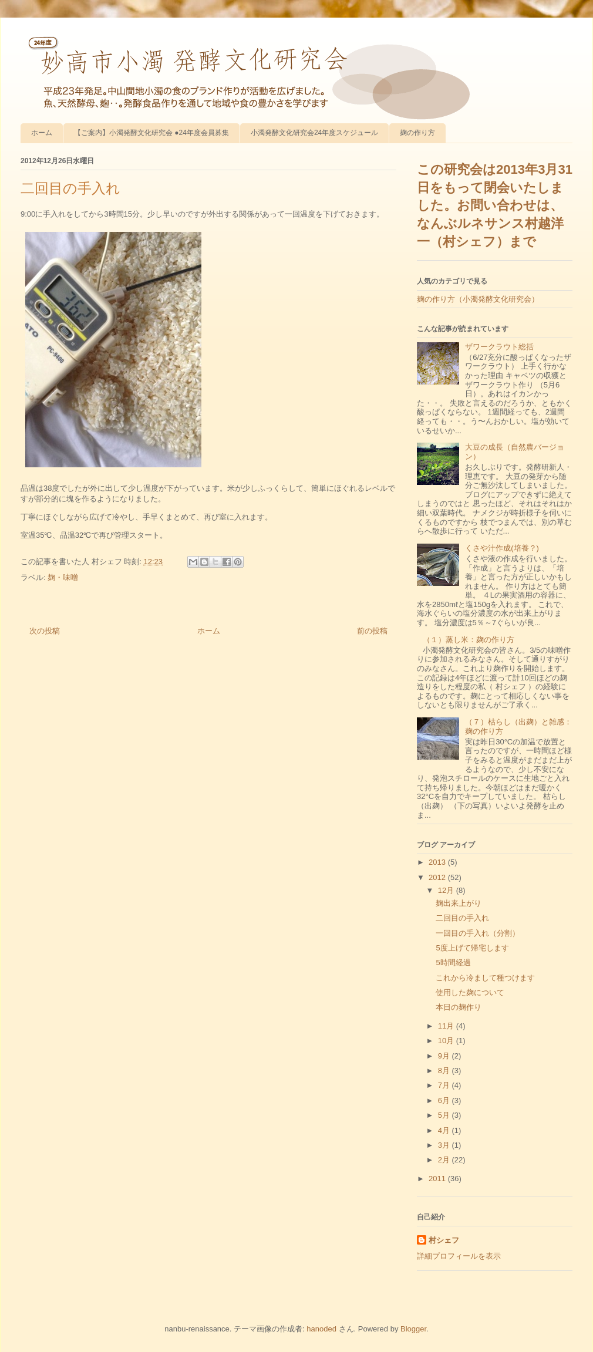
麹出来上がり (458, 903)
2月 (445, 1159)
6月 (445, 1100)
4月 (445, 1130)
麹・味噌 (63, 577)
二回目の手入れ (462, 917)
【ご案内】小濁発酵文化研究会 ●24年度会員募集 (151, 133)
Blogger (413, 1328)
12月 (447, 890)
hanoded (321, 1328)
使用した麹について (470, 992)
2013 (438, 862)
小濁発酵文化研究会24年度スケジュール (314, 133)
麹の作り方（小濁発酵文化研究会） (478, 299)
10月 (447, 1040)
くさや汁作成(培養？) (502, 548)
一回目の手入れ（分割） (478, 933)
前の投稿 (372, 630)
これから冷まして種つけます (485, 977)
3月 (445, 1145)
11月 (447, 1025)
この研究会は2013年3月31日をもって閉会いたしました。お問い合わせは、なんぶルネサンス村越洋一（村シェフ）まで (494, 206)
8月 (445, 1070)
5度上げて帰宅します (472, 947)
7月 (445, 1085)
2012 (438, 877)
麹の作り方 (417, 133)
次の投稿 (44, 630)
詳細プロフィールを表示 (459, 1256)
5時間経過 (453, 962)
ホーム (41, 133)
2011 (438, 1178)
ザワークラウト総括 (499, 346)
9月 (445, 1055)
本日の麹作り (458, 1007)
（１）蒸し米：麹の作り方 (468, 639)
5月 (445, 1115)
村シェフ (444, 1240)
